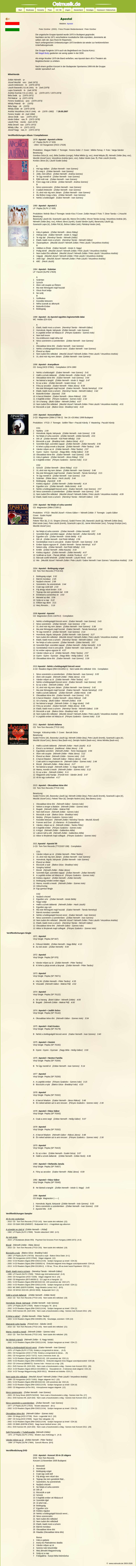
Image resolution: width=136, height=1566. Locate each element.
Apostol (70, 24)
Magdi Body (44, 53)
